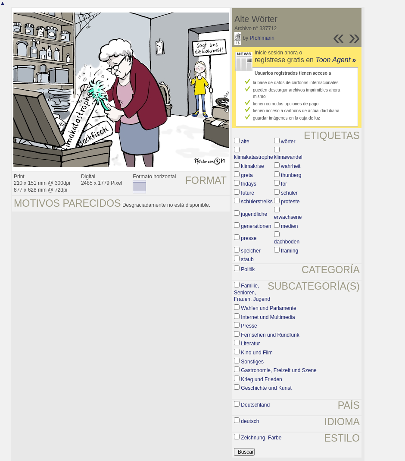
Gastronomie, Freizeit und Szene (278, 370)
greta (246, 175)
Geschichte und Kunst (266, 388)
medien (289, 226)
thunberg (291, 175)
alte (245, 142)
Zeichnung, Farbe (261, 438)
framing (289, 251)
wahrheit (290, 166)
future (247, 193)
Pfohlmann (262, 38)
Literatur (250, 344)
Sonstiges (252, 362)
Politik (248, 269)
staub (247, 259)
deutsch (250, 421)
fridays (248, 184)
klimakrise (252, 166)
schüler (289, 193)
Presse (249, 326)
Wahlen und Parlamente (268, 308)
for (284, 184)
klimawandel (288, 157)
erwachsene (288, 217)
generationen (256, 226)
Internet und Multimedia (268, 317)
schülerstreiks (256, 202)
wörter (288, 142)
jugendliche (254, 214)
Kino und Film (256, 353)
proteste (290, 202)
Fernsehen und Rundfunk (270, 335)
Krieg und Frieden (261, 379)
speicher (250, 251)
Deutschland (255, 405)
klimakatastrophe (253, 157)
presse (248, 238)
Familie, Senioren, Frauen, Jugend (252, 292)
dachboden (286, 242)
